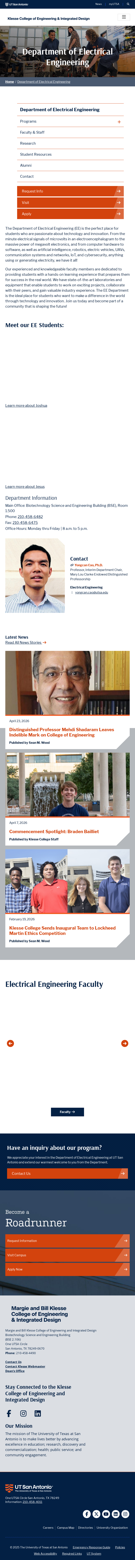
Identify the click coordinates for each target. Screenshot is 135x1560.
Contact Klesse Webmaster (25, 1366)
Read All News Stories (26, 642)
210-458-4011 (32, 1502)
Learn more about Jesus (25, 487)
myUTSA (114, 4)
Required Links (72, 1553)
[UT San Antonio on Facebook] (87, 1514)
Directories (85, 1527)
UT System (94, 1553)
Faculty (67, 1112)
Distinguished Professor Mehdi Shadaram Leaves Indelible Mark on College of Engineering (61, 732)
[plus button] (70, 121)
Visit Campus (67, 1255)
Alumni (25, 165)
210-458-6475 (25, 523)
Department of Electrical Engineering (43, 82)
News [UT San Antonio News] (98, 4)
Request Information (67, 1241)
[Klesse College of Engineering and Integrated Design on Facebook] (9, 1414)
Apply (71, 214)
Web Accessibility (45, 1553)
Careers (48, 1527)
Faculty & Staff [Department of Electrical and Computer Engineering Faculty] (32, 132)
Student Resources (36, 154)
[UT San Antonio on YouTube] (106, 1514)
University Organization (112, 1527)
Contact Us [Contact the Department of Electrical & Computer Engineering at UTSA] (68, 1173)
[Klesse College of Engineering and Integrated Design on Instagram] (24, 1414)
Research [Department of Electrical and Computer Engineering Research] (28, 143)
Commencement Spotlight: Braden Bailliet (54, 831)
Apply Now (67, 1269)
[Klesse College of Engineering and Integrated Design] (48, 17)
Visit (71, 202)
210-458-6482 (30, 517)
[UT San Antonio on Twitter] (96, 1514)
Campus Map (65, 1527)
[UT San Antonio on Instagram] (125, 1514)
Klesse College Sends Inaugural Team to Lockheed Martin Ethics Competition (62, 930)
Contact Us (13, 1362)
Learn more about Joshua (26, 405)
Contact (27, 176)
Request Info (71, 191)
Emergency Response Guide (91, 1547)
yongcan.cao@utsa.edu (91, 592)
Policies (120, 1547)
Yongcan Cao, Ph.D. (89, 565)
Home (9, 82)
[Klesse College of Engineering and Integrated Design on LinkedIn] (38, 1414)
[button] (128, 4)
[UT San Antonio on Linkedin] (116, 1514)
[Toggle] (124, 17)
